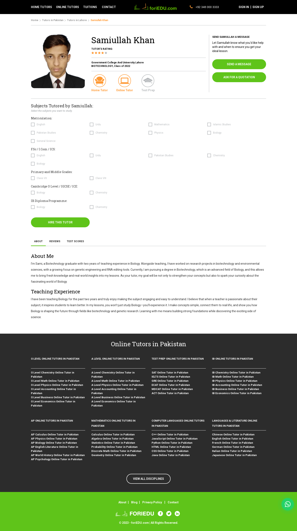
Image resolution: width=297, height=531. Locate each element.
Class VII (42, 178)
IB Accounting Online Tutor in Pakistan (237, 384)
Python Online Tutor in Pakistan (172, 442)
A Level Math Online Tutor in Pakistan (115, 380)
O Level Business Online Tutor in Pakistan (58, 397)
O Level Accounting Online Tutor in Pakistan (53, 391)
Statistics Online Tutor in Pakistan (113, 442)
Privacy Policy (152, 502)
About (122, 502)
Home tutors (41, 7)
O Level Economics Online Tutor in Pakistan (53, 403)
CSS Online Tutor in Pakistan (170, 451)
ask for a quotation (239, 77)
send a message (239, 64)
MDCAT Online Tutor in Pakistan (172, 389)
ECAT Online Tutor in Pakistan (171, 384)
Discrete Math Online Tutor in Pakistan (116, 451)
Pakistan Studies (46, 132)
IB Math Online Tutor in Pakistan (233, 376)
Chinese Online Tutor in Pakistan (233, 434)
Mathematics (162, 124)
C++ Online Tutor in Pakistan (170, 434)
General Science (46, 141)
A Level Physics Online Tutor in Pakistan (117, 384)
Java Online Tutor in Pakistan (171, 455)
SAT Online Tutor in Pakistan (170, 372)
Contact (173, 502)
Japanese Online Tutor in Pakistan (234, 455)
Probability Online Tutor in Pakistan (114, 446)
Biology (217, 132)
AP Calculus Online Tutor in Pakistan (55, 434)
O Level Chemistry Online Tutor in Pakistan (52, 374)
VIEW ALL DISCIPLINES (148, 478)
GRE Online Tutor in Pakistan (170, 380)
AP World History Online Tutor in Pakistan (58, 455)
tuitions (90, 7)
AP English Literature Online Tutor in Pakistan (54, 449)
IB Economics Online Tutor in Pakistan (237, 393)
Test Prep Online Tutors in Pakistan (178, 358)
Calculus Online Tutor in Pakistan (113, 434)
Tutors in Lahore (77, 20)
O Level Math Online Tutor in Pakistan (55, 380)
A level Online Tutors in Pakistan (115, 358)
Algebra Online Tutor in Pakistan (112, 438)
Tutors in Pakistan (52, 20)
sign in (244, 7)
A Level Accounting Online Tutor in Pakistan (113, 391)
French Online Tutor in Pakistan (232, 442)
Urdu (98, 124)
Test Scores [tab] (75, 241)
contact (109, 7)
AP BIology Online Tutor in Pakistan (54, 442)
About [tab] (38, 241)
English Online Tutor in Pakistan (232, 438)
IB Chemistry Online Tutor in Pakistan (236, 372)
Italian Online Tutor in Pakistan (232, 451)
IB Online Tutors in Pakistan (232, 358)
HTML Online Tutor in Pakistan (171, 446)
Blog (134, 502)
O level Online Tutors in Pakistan (55, 358)
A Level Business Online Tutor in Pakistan (118, 397)
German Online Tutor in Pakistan (233, 446)
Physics (158, 132)
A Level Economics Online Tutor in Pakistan (113, 403)
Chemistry (101, 132)
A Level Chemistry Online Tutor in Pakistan (113, 374)
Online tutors (67, 7)
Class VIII (100, 178)
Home (34, 20)
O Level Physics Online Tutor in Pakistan (57, 384)
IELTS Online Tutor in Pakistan (171, 376)
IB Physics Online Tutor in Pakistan (234, 380)
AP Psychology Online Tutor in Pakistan (56, 459)
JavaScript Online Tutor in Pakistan (175, 438)
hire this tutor (60, 222)
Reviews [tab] (54, 241)
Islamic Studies (222, 124)
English (41, 124)
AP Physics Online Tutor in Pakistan (54, 438)
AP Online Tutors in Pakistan (52, 420)
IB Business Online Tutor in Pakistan (235, 389)
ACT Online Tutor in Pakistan (170, 393)
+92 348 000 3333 (204, 7)
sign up (258, 7)
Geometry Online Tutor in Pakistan (113, 455)
